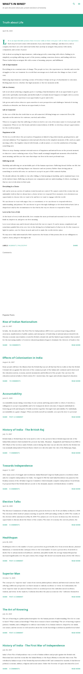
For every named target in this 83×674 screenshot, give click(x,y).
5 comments (14, 489)
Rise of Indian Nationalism (20, 321)
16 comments (14, 345)
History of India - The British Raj (23, 429)
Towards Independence (18, 465)
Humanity (13, 245)
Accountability (12, 393)
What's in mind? (14, 4)
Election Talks (12, 501)
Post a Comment (16, 417)
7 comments (14, 453)
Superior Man (11, 573)
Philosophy (22, 245)
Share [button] (75, 245)
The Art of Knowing (15, 609)
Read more (76, 345)
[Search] (74, 4)
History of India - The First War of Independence (34, 645)
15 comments (14, 381)
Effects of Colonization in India (22, 357)
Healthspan (10, 537)
